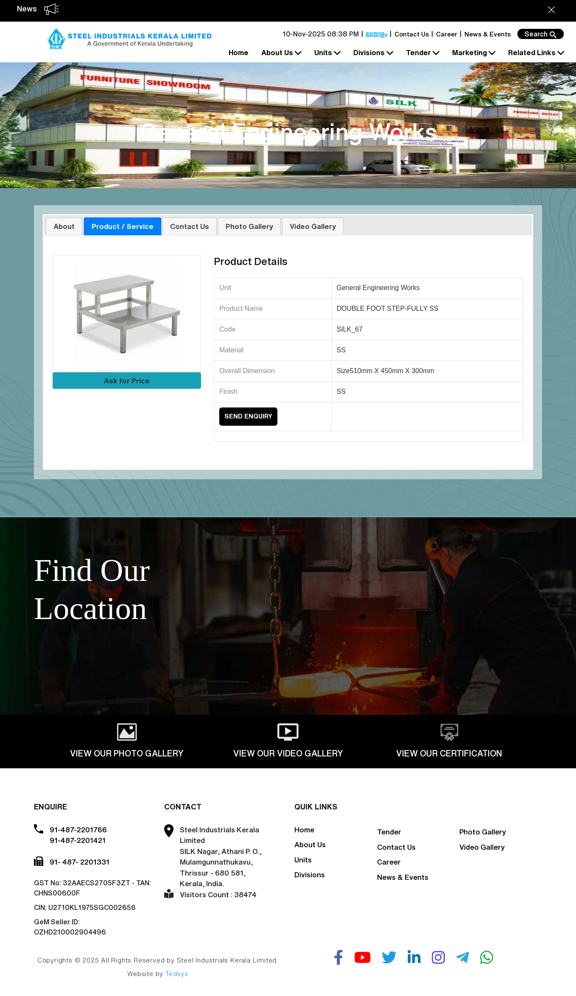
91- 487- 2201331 (79, 861)
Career (446, 34)
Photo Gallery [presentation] (249, 226)
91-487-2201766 (78, 829)
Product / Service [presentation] (123, 226)
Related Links (535, 53)
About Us (281, 53)
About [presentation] (64, 226)
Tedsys (176, 974)
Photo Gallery (482, 831)
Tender (421, 53)
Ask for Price (127, 380)
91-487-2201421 (78, 840)
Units (327, 53)
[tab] (64, 226)
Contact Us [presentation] (189, 226)
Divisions (372, 53)
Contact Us (411, 34)
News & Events (487, 34)
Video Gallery (482, 847)
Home (239, 52)
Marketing (472, 53)
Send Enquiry (248, 416)
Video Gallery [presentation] (313, 226)
